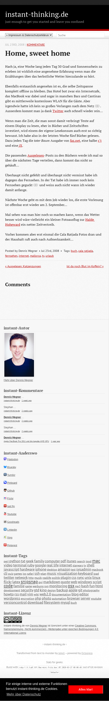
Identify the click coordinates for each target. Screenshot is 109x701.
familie (19, 586)
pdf (63, 561)
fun (92, 586)
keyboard (85, 573)
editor (84, 594)
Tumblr (11, 475)
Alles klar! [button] (86, 689)
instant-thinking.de (36, 14)
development (12, 590)
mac (96, 561)
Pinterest (12, 545)
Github (11, 490)
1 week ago (27, 400)
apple (73, 590)
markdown (51, 581)
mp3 (78, 586)
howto (9, 594)
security (27, 590)
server (85, 598)
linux (96, 577)
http (31, 578)
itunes (71, 561)
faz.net (75, 140)
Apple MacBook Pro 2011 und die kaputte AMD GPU (26, 441)
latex (16, 581)
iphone (40, 569)
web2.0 (45, 594)
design (51, 590)
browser (73, 598)
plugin (66, 577)
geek (30, 561)
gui (41, 582)
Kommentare (36, 45)
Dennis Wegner (12, 397)
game (28, 586)
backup (62, 590)
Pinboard (12, 483)
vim (30, 594)
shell (90, 565)
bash (85, 586)
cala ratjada (85, 251)
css (73, 577)
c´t (100, 140)
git (80, 590)
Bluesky (11, 467)
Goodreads (13, 522)
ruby (30, 565)
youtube (96, 598)
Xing (9, 537)
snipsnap (29, 581)
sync (80, 577)
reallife (46, 578)
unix (88, 577)
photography (91, 590)
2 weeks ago (27, 410)
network (21, 577)
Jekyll (61, 653)
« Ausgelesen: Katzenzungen (23, 266)
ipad (96, 573)
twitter (9, 577)
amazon (64, 569)
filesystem (52, 602)
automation (59, 598)
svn (46, 586)
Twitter (58, 111)
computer (52, 561)
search (81, 561)
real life (53, 565)
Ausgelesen (35, 155)
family (39, 561)
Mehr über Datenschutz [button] (24, 694)
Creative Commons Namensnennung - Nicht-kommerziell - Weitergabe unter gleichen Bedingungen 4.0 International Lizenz (51, 629)
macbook (97, 569)
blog (75, 594)
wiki (36, 594)
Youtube (11, 514)
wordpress (12, 598)
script (97, 581)
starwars (78, 565)
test (73, 569)
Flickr (10, 498)
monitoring (58, 586)
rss (16, 594)
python (14, 561)
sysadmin (83, 569)
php (38, 598)
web (74, 581)
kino (43, 590)
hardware (27, 569)
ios (24, 573)
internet (24, 256)
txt (23, 561)
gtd (36, 590)
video (8, 565)
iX (20, 145)
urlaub (50, 256)
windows (85, 581)
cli (5, 573)
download (35, 602)
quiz (10, 573)
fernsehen (11, 256)
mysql (65, 602)
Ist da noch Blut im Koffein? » (85, 266)
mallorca (35, 256)
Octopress (87, 653)
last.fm (11, 506)
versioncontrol (15, 602)
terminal (20, 565)
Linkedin (12, 529)
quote (65, 581)
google (40, 565)
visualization (67, 573)
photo (46, 598)
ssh (37, 573)
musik (38, 578)
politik (56, 578)
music (51, 573)
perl (6, 561)
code (8, 585)
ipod (88, 561)
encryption (27, 598)
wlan (43, 573)
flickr (8, 581)
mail (23, 594)
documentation (61, 594)
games (18, 573)
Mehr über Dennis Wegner (18, 380)
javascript (11, 569)
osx (71, 585)
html (99, 586)
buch (74, 251)
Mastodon (12, 459)
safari (30, 573)
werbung (38, 586)
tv (43, 256)
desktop (52, 569)
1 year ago (55, 441)
